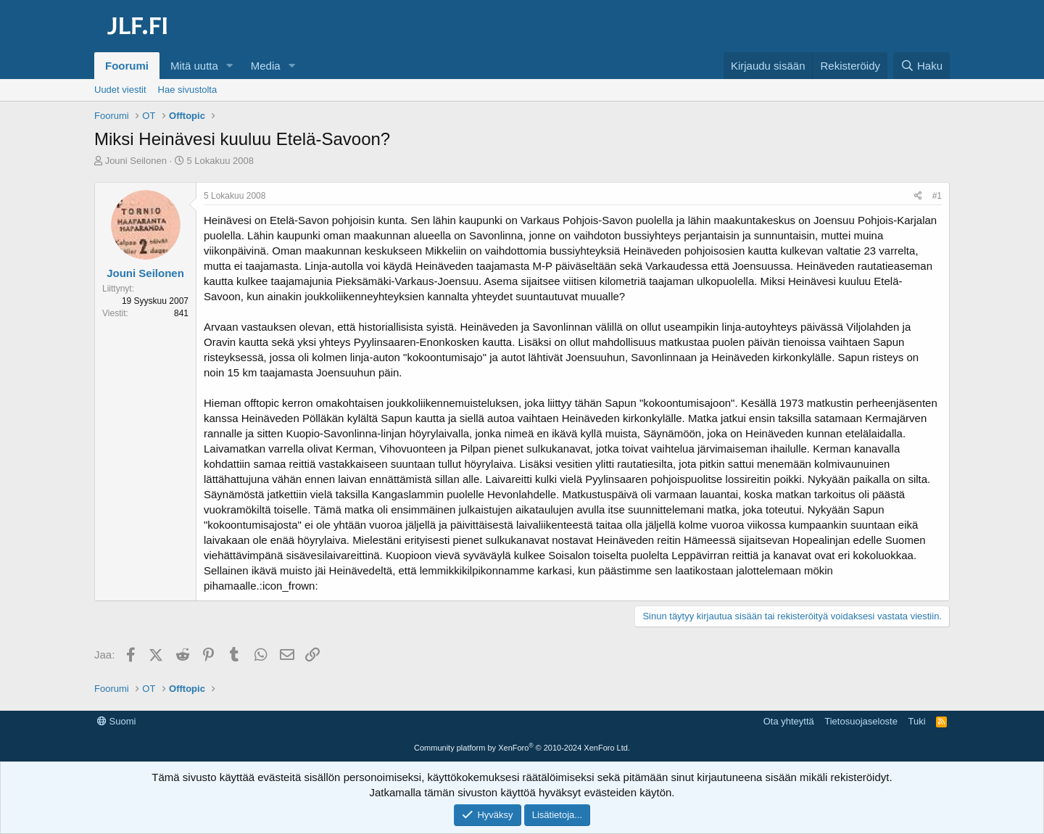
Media (266, 65)
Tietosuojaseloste (861, 721)
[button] (230, 65)
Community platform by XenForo (522, 747)
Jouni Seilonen (136, 160)
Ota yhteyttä (788, 721)
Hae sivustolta (188, 89)
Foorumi (127, 65)
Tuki (916, 721)
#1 (937, 196)
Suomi (116, 721)
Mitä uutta (194, 65)
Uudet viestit (120, 89)
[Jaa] (918, 196)
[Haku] (921, 65)
